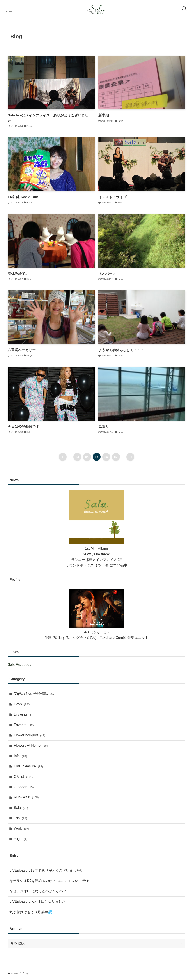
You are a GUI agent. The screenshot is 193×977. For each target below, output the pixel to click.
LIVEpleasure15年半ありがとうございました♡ (46, 870)
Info (20, 756)
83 (77, 457)
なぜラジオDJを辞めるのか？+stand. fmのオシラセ (49, 881)
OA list (23, 777)
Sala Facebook (19, 664)
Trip (20, 818)
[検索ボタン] (184, 8)
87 (116, 457)
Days (22, 704)
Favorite (24, 725)
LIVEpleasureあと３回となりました (37, 901)
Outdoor (24, 787)
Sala (21, 808)
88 (130, 457)
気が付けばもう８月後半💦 (30, 912)
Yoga (20, 839)
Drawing (23, 714)
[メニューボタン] (9, 8)
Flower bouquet (29, 735)
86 (106, 457)
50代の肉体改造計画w (34, 694)
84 (87, 457)
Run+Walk (26, 797)
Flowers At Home (31, 745)
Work (21, 828)
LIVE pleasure (28, 766)
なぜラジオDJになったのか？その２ (37, 891)
